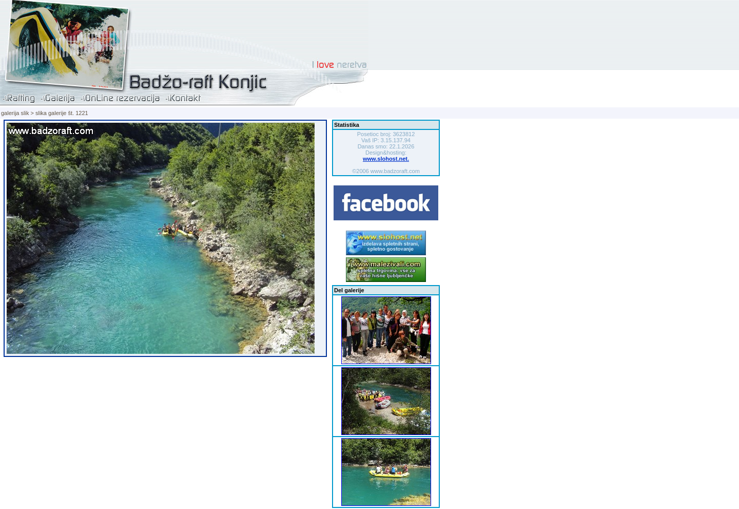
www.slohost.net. (386, 159)
